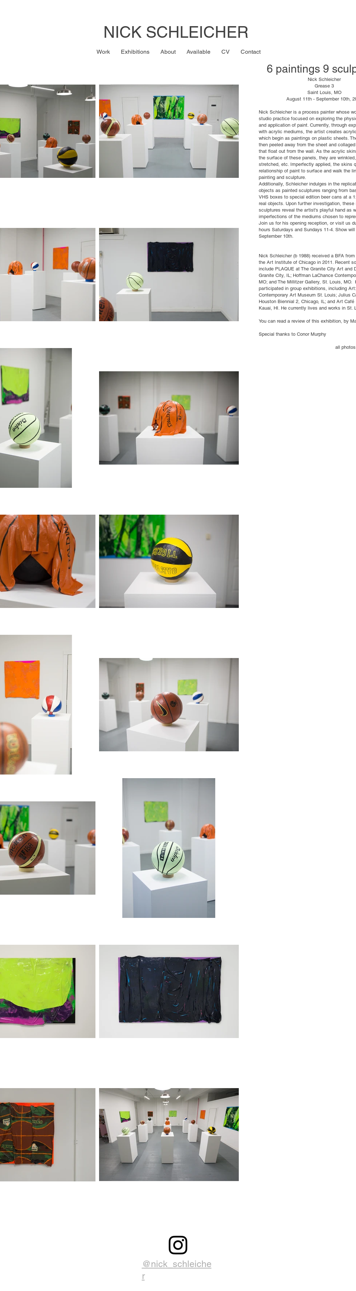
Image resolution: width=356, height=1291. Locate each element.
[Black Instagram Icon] (178, 1245)
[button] (103, 52)
